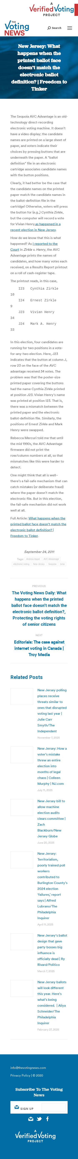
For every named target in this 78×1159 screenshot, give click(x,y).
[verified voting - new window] (51, 17)
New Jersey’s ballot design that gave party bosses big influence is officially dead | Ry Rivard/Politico (52, 949)
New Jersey (39, 564)
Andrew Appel (33, 559)
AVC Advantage (51, 559)
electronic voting (21, 564)
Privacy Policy (20, 1075)
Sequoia (52, 564)
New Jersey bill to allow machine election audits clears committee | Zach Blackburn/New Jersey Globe (51, 818)
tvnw (62, 564)
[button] (54, 28)
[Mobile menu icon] (70, 28)
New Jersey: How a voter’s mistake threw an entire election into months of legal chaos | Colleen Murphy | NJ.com (52, 765)
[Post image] (21, 696)
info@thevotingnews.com (28, 1067)
